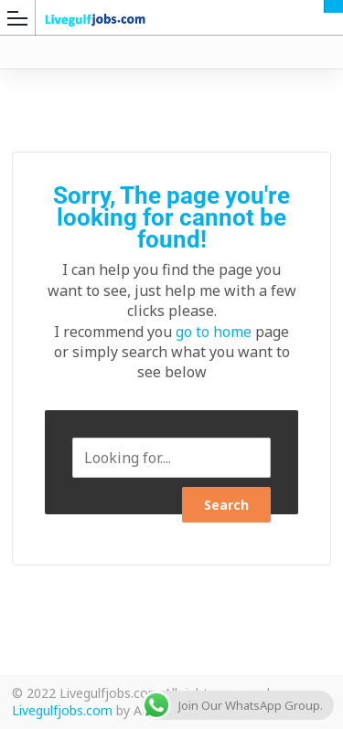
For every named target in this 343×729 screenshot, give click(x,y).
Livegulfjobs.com (62, 710)
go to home (214, 332)
